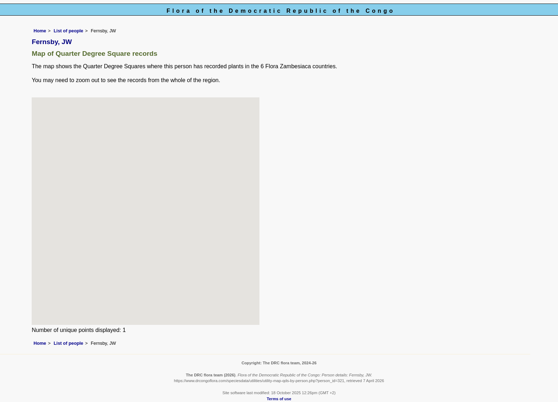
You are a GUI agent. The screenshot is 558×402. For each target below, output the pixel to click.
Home (39, 30)
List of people (68, 30)
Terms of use (279, 399)
